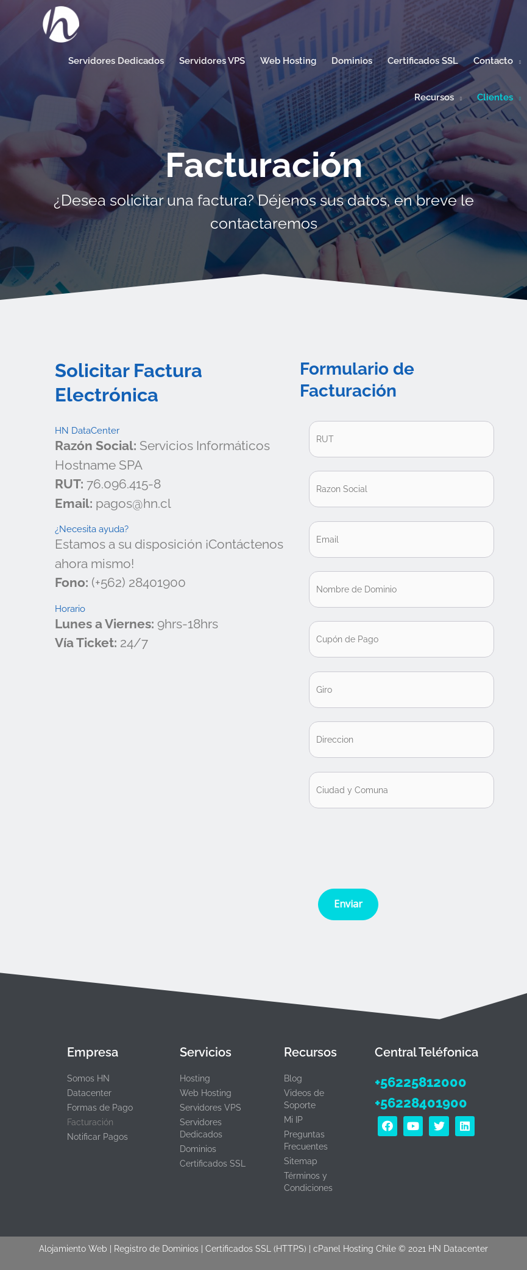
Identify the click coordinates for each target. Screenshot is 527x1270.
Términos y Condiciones (308, 1182)
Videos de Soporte (304, 1099)
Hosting (195, 1078)
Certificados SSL (213, 1163)
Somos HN (88, 1078)
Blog (293, 1078)
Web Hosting (206, 1093)
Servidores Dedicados (201, 1128)
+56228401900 (421, 1103)
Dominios (198, 1149)
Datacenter (89, 1093)
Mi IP (293, 1120)
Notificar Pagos (97, 1137)
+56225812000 (421, 1082)
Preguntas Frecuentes (306, 1140)
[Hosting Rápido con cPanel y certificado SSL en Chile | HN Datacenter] (61, 24)
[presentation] (401, 845)
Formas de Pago (100, 1107)
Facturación (90, 1122)
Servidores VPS (210, 1107)
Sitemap (300, 1161)
